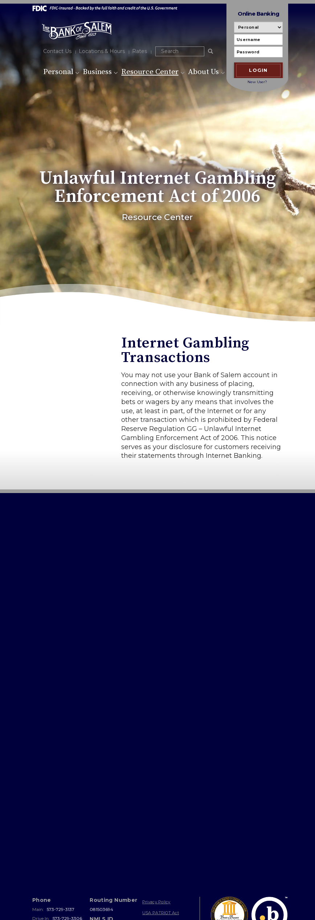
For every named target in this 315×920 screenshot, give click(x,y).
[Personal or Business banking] (258, 27)
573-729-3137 (60, 833)
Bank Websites (98, 899)
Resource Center (152, 72)
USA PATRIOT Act (160, 836)
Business (100, 72)
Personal (61, 72)
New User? (257, 82)
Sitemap (150, 847)
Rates (139, 51)
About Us (206, 72)
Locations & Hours (102, 51)
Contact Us (57, 51)
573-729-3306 (67, 842)
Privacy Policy (156, 826)
